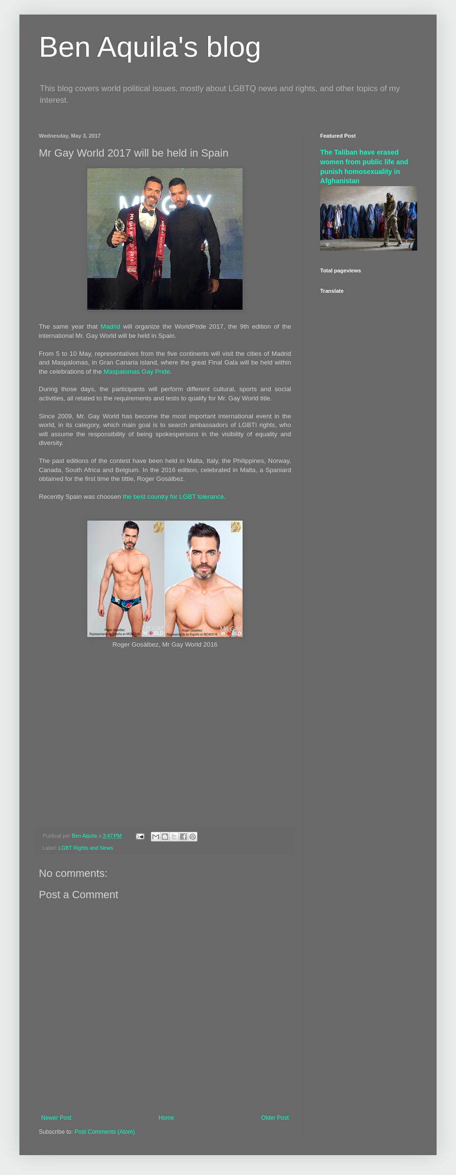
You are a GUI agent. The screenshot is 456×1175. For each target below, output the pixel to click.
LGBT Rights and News (85, 848)
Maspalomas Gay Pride (136, 371)
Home (166, 1117)
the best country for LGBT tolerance (173, 496)
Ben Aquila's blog (150, 47)
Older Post (275, 1117)
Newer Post (56, 1117)
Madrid (110, 326)
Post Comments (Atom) (104, 1131)
